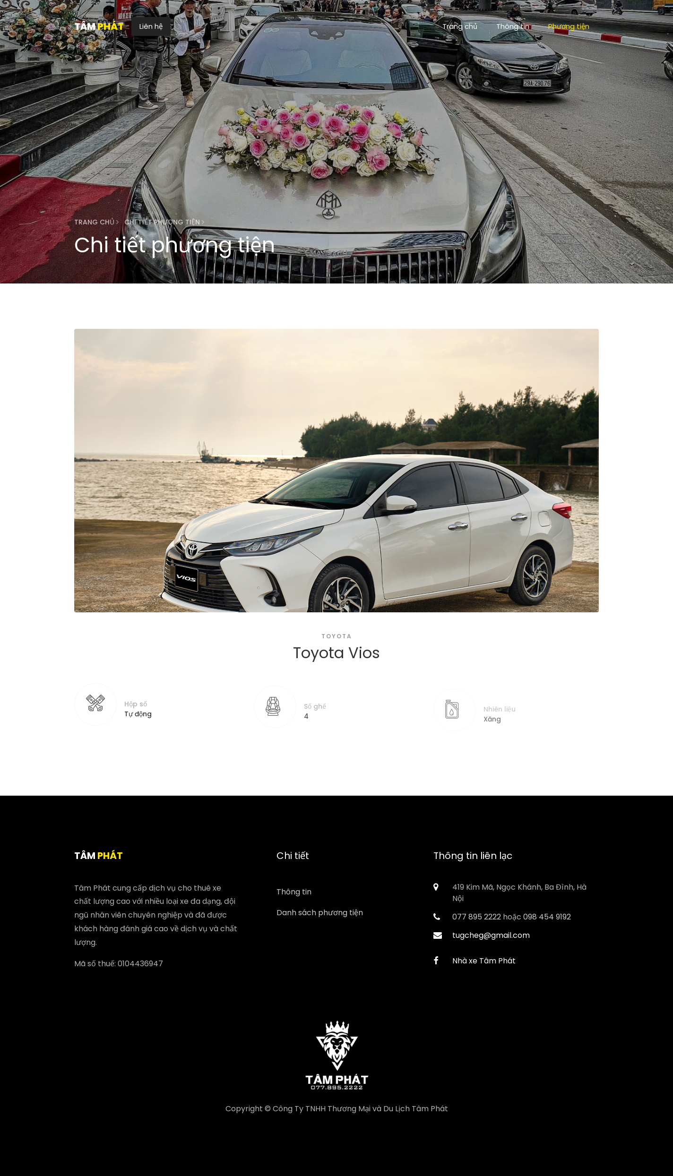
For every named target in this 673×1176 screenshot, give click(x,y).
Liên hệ (151, 26)
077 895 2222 (476, 916)
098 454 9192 (547, 916)
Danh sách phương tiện (319, 912)
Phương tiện (568, 26)
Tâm (99, 26)
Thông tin (512, 26)
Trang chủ (459, 26)
